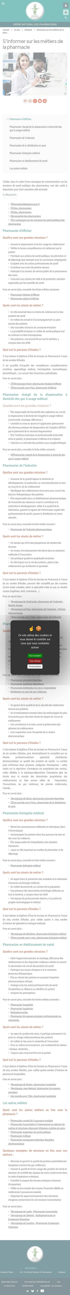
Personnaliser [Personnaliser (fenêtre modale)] (35, 666)
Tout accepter (35, 655)
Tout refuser (35, 661)
